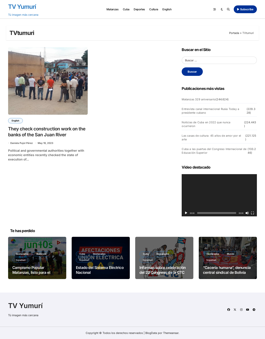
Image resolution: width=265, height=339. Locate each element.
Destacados (22, 254)
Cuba (126, 9)
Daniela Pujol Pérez (21, 143)
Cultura (153, 9)
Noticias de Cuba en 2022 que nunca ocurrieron (206, 124)
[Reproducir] (186, 213)
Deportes (139, 9)
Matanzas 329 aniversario (198, 99)
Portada (234, 33)
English (167, 9)
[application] (219, 195)
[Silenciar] (247, 213)
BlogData (151, 333)
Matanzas (112, 9)
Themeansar (170, 333)
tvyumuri (21, 260)
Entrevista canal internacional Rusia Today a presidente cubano (210, 110)
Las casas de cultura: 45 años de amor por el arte (211, 137)
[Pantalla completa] (252, 213)
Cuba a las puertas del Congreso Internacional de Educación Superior (214, 150)
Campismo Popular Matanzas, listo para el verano (31, 272)
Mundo (230, 254)
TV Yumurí (22, 6)
